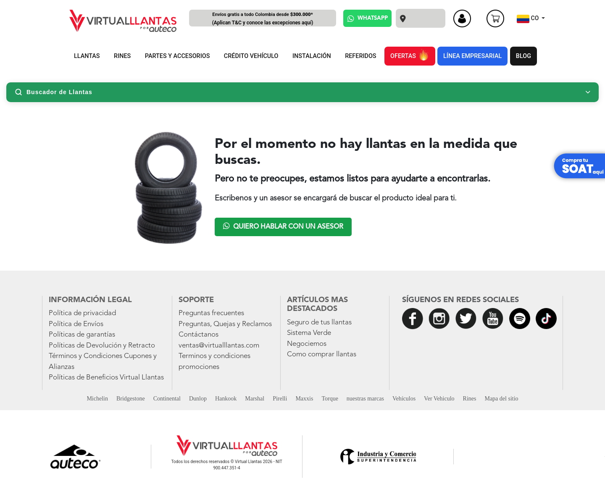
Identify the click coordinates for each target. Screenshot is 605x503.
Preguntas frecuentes (211, 313)
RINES (122, 56)
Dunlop (198, 398)
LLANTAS (87, 56)
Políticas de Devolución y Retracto (102, 345)
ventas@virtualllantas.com (219, 345)
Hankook (226, 398)
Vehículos (404, 398)
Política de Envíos (76, 324)
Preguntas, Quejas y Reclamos (225, 324)
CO (528, 19)
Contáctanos (198, 334)
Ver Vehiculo (439, 398)
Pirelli (280, 398)
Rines (469, 398)
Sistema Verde (309, 333)
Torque (329, 398)
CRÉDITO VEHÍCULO (251, 56)
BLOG (523, 56)
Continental (167, 398)
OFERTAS (409, 55)
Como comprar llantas (321, 354)
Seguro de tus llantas (319, 322)
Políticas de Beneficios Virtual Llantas (106, 377)
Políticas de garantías (82, 334)
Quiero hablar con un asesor (283, 226)
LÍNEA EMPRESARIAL (472, 56)
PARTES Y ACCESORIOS (177, 56)
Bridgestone (130, 398)
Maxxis (304, 398)
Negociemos (306, 344)
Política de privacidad (82, 313)
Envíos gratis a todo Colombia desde (262, 19)
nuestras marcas (365, 398)
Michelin (97, 398)
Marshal (254, 398)
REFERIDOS (360, 56)
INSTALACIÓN (311, 56)
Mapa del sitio (501, 398)
